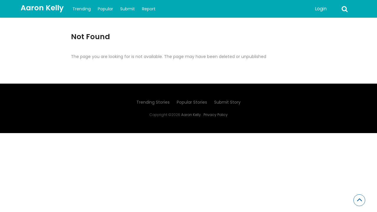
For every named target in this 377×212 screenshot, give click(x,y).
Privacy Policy (216, 114)
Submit (127, 9)
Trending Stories (153, 102)
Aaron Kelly (42, 8)
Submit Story (227, 102)
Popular (105, 9)
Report (149, 9)
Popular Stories (192, 102)
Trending (81, 9)
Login (321, 8)
